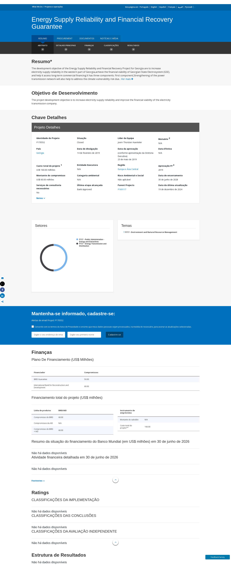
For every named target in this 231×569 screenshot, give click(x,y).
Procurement (64, 38)
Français (171, 7)
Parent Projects (126, 185)
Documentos (86, 38)
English (154, 7)
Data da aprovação (128, 148)
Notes (39, 198)
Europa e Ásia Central (128, 169)
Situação (81, 138)
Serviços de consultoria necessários (48, 187)
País (38, 148)
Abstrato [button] (42, 48)
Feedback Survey (218, 557)
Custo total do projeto (49, 165)
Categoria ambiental (88, 175)
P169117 (122, 189)
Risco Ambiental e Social (131, 175)
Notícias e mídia (109, 38)
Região (121, 165)
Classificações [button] (111, 48)
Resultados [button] (133, 48)
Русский (188, 7)
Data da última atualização (172, 185)
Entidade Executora (87, 165)
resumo (42, 38)
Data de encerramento (170, 175)
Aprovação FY (166, 165)
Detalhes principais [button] (66, 48)
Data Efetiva (165, 148)
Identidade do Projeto (48, 138)
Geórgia (40, 152)
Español (162, 7)
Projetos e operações (54, 6)
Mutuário (164, 138)
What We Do (37, 6)
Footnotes (37, 480)
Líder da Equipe (126, 138)
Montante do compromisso (50, 175)
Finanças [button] (89, 48)
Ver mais (127, 79)
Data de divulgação (87, 148)
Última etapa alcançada (90, 185)
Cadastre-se (114, 334)
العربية (180, 7)
